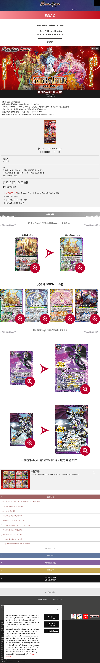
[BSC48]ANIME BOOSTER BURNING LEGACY (15, 544)
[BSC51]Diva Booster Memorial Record (13, 520)
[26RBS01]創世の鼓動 (8, 511)
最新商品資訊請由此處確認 (50, 578)
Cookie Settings (42, 599)
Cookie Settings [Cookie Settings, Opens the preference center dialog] (51, 631)
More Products (50, 548)
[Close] (57, 609)
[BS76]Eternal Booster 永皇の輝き (12, 506)
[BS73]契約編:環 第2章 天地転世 (11, 539)
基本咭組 (50, 555)
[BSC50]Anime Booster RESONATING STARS (15, 525)
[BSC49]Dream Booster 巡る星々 (12, 534)
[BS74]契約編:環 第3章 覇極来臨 (11, 530)
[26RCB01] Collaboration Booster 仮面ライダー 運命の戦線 (20, 502)
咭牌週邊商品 (50, 562)
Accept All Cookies (52, 617)
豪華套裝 (50, 570)
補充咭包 (50, 497)
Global (74, 10)
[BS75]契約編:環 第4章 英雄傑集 (11, 516)
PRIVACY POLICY (57, 599)
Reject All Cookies (51, 624)
